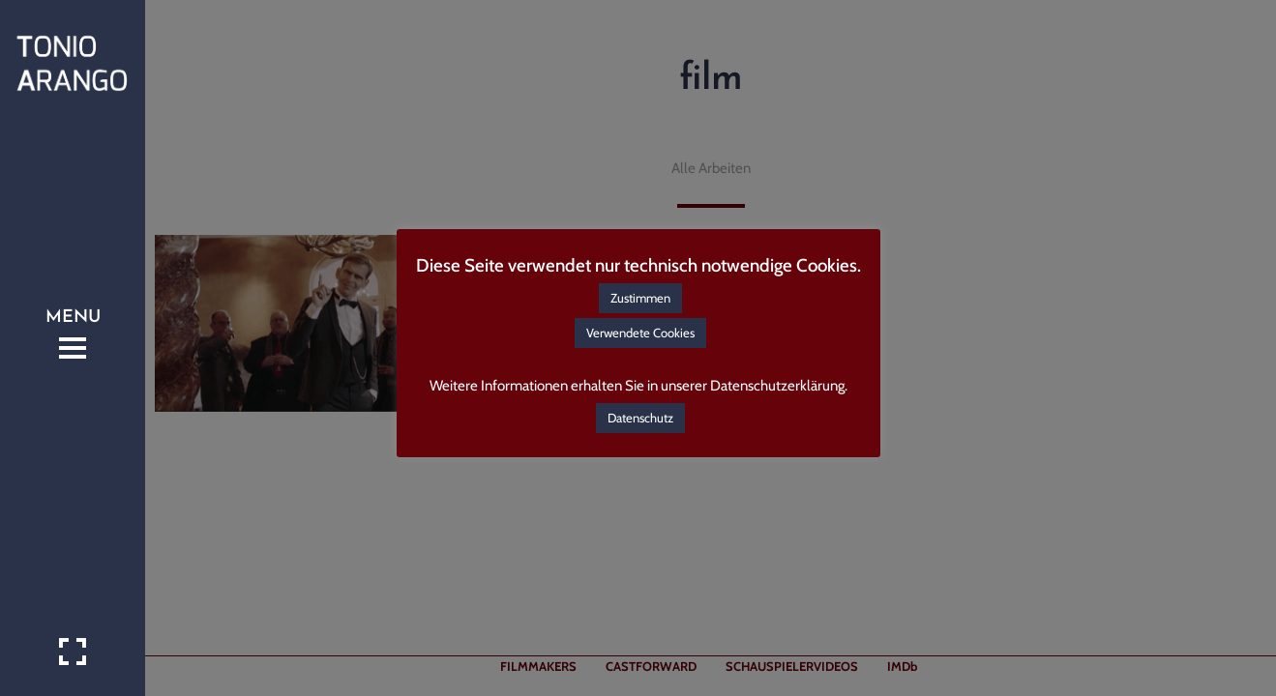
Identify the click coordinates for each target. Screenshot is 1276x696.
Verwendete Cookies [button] (640, 332)
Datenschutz (640, 417)
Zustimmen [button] (640, 297)
